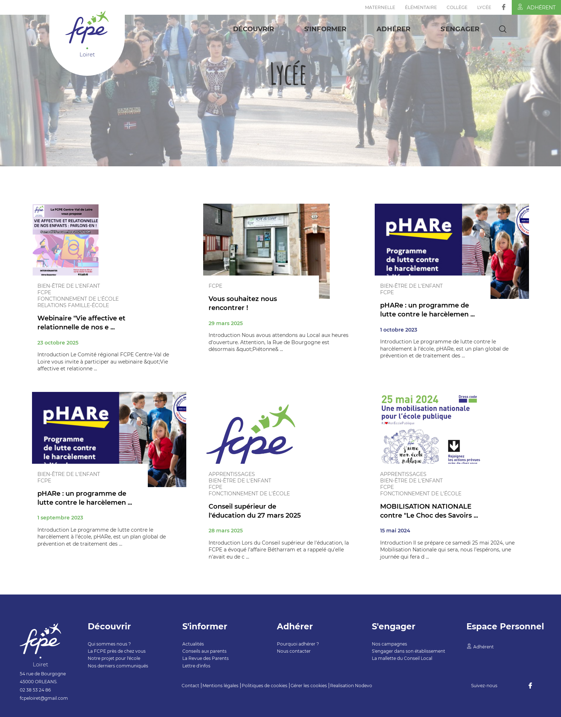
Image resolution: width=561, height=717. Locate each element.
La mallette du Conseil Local (402, 658)
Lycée (484, 7)
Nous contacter (294, 651)
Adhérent (536, 7)
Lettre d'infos (196, 666)
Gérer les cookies (309, 685)
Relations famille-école (73, 305)
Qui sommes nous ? (109, 644)
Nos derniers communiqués (118, 666)
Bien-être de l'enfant (68, 286)
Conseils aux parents (204, 651)
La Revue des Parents (205, 658)
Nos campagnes (389, 644)
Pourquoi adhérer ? (298, 644)
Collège (457, 7)
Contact (190, 685)
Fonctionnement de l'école (78, 299)
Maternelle (380, 7)
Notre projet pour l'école (114, 658)
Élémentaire (421, 7)
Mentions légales (220, 685)
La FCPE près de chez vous (117, 651)
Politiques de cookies (264, 685)
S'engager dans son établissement (408, 651)
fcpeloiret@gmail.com (44, 698)
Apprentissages (232, 474)
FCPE (44, 292)
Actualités (193, 644)
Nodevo (363, 685)
